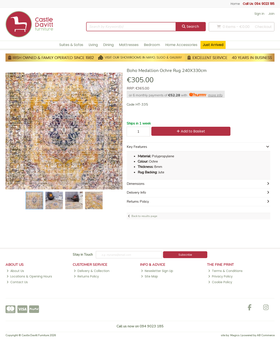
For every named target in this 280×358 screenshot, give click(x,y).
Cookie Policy (220, 282)
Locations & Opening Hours (29, 276)
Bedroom (152, 44)
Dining (108, 44)
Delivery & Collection (91, 271)
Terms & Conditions (225, 271)
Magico (234, 335)
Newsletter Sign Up (157, 271)
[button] (118, 76)
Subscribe (185, 255)
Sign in (259, 13)
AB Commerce (265, 335)
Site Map (149, 276)
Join (271, 13)
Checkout (263, 26)
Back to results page (144, 216)
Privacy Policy (220, 276)
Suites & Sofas (71, 44)
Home (235, 4)
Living (93, 44)
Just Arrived (213, 44)
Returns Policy (86, 276)
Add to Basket (191, 131)
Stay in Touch (83, 255)
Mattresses (129, 44)
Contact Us (17, 282)
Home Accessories (181, 44)
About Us (15, 271)
